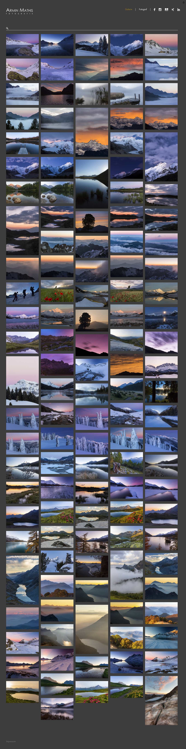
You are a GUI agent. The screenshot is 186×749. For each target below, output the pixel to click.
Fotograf (143, 9)
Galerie (128, 9)
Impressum (11, 741)
